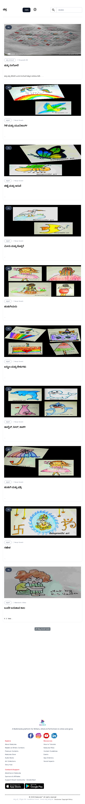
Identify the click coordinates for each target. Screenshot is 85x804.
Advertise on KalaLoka (13, 773)
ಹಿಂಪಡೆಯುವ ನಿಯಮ (33, 799)
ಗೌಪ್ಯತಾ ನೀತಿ (22, 799)
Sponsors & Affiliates (12, 776)
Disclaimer (57, 799)
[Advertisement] (42, 696)
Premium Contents (11, 751)
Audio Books (9, 758)
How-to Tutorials (50, 744)
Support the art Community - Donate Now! (20, 780)
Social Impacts (49, 761)
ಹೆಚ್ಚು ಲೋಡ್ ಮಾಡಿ (42, 629)
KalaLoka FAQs (49, 748)
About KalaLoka (10, 744)
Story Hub (8, 765)
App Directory (49, 758)
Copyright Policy (67, 799)
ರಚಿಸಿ (26, 10)
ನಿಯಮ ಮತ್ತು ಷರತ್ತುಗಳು (46, 799)
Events (46, 754)
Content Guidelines (51, 751)
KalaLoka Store (10, 754)
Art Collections (10, 761)
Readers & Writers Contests (15, 748)
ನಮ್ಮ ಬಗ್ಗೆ (15, 799)
